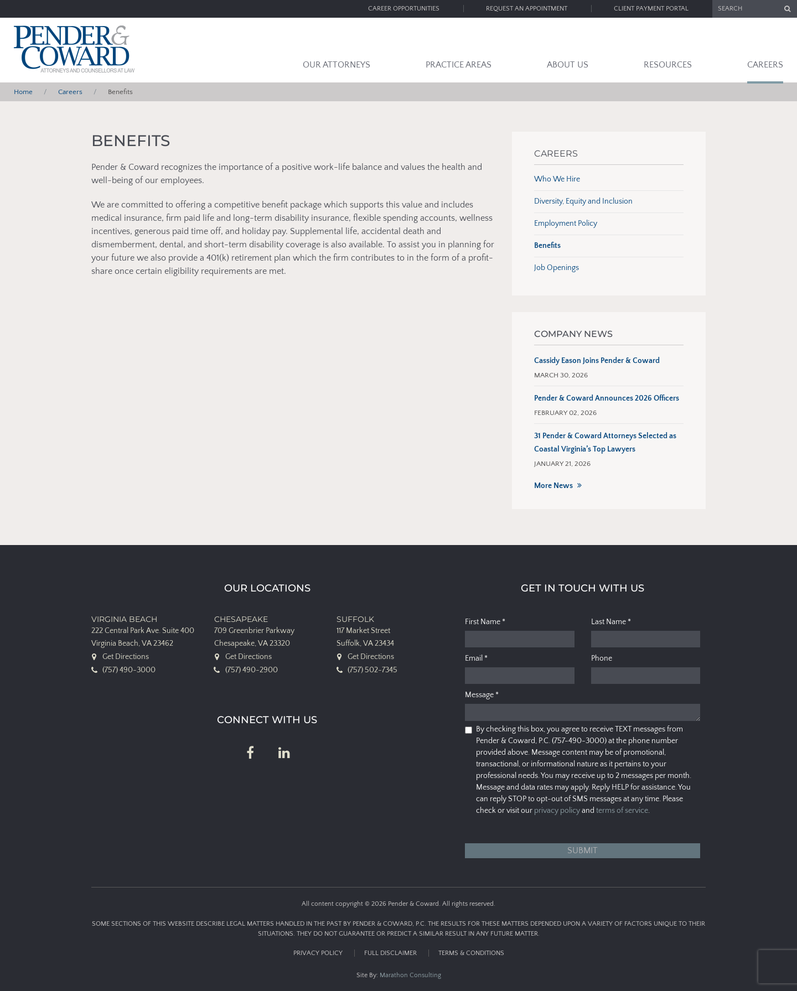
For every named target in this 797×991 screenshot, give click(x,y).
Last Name (611, 622)
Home (23, 92)
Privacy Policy (318, 953)
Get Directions (125, 656)
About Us (567, 65)
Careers (765, 65)
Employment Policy (565, 223)
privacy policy (557, 810)
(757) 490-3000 (129, 670)
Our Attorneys (336, 65)
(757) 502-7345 (372, 670)
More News (553, 485)
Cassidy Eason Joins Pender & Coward (597, 360)
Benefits (547, 245)
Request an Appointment (526, 8)
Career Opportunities (403, 8)
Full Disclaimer (390, 953)
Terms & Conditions (471, 953)
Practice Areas (458, 65)
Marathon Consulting (410, 975)
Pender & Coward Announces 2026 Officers (606, 398)
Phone (601, 658)
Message (482, 695)
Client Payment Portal (651, 8)
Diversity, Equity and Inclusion (583, 201)
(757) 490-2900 (251, 670)
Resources (668, 65)
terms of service (622, 810)
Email (476, 658)
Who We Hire (557, 179)
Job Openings (556, 267)
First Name (485, 622)
